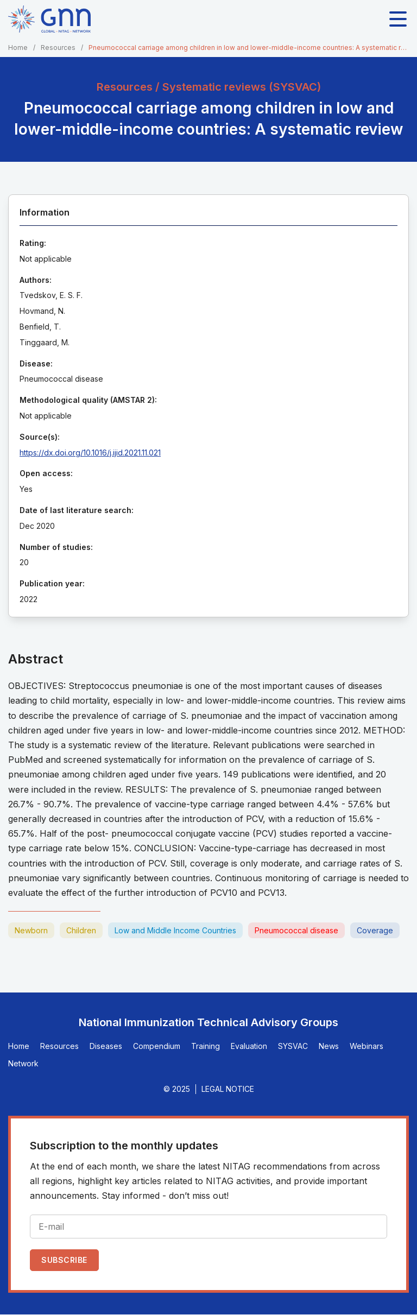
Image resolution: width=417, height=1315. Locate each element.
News (329, 1046)
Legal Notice (227, 1088)
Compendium (156, 1046)
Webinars (366, 1046)
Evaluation (249, 1046)
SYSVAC (293, 1046)
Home (18, 47)
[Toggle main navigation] (398, 19)
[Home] (49, 19)
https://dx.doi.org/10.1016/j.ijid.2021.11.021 (90, 452)
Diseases (106, 1046)
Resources (58, 47)
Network (23, 1063)
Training (205, 1046)
